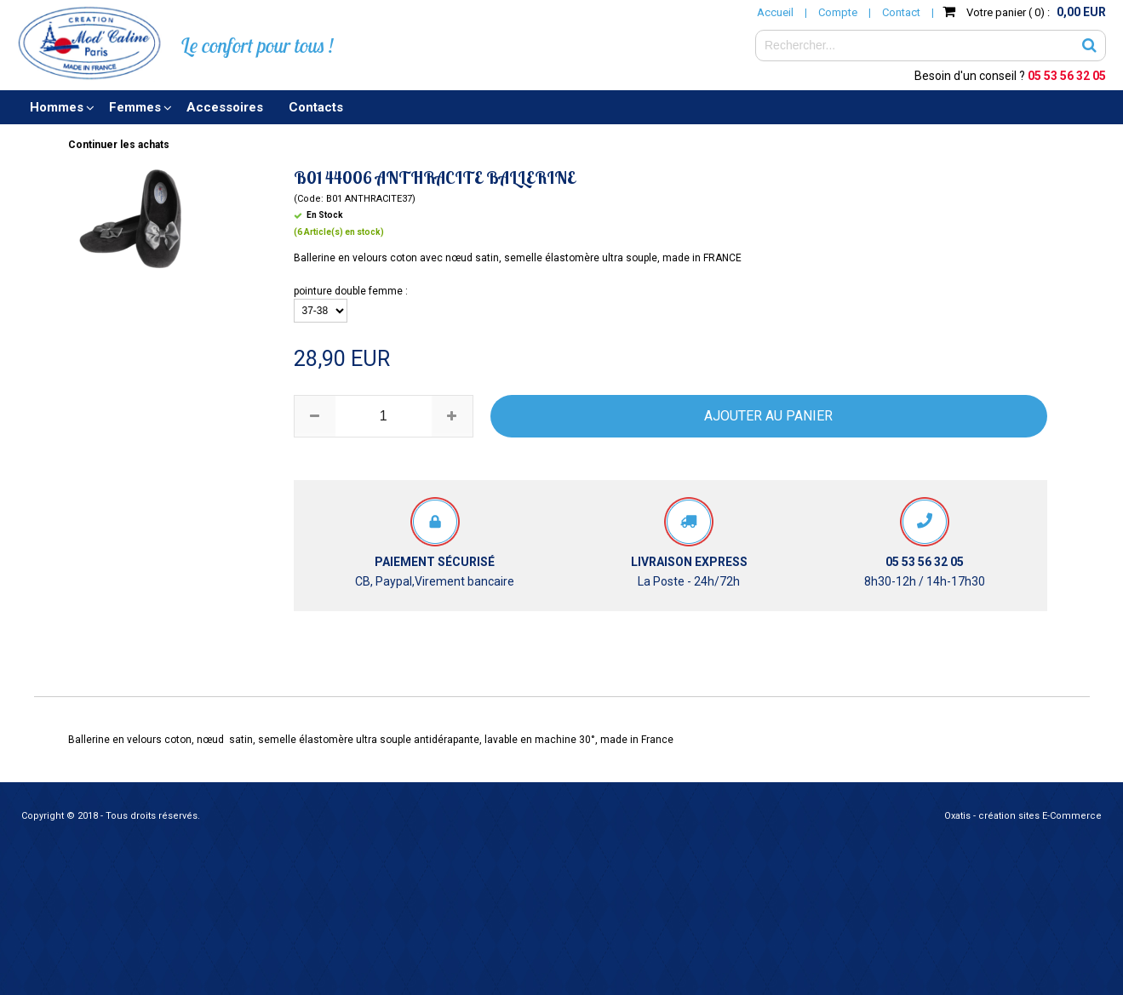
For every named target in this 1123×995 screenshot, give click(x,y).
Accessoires (224, 107)
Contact (901, 12)
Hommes (56, 107)
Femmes (135, 107)
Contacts (316, 107)
